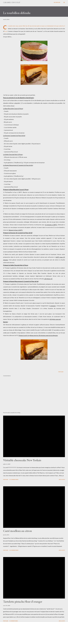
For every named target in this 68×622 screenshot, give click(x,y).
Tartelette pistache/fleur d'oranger (22, 601)
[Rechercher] (57, 2)
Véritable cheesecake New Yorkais (22, 460)
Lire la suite (62, 479)
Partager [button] (60, 371)
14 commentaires (13, 550)
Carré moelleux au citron (17, 531)
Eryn (5, 31)
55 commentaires (13, 479)
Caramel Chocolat (11, 2)
